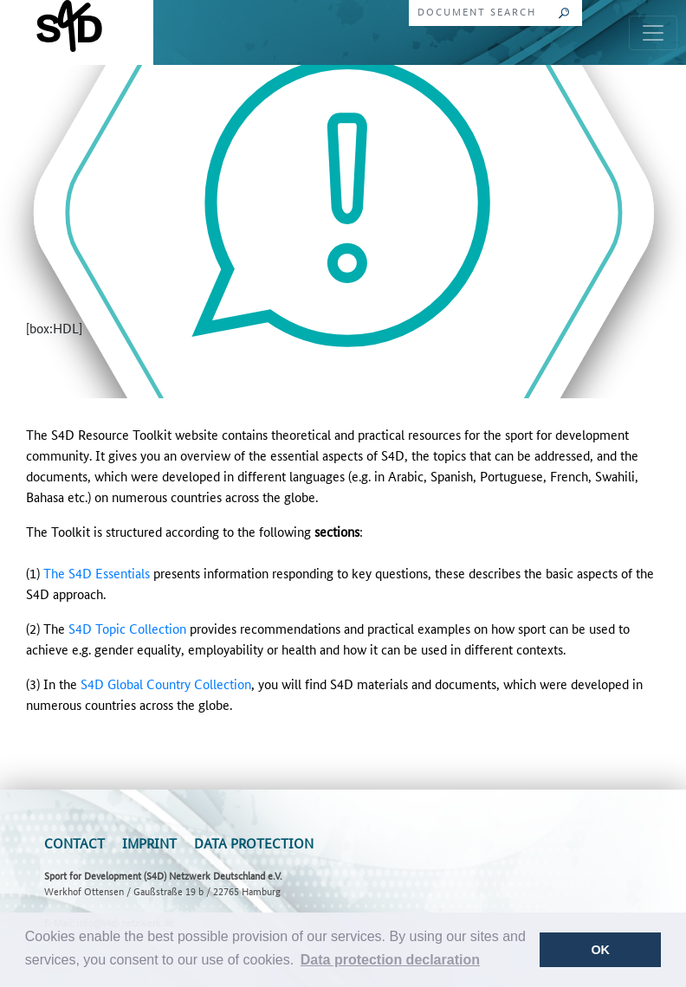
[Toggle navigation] (653, 33)
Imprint (149, 843)
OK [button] (600, 950)
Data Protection (254, 843)
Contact (74, 843)
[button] (390, 960)
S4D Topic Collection (127, 628)
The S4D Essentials (96, 573)
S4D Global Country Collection (166, 683)
